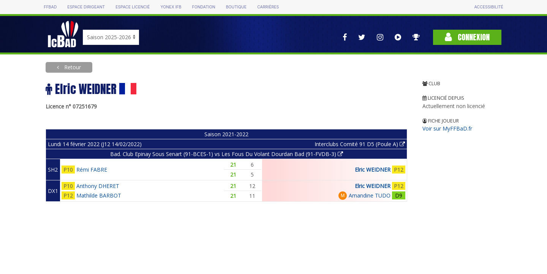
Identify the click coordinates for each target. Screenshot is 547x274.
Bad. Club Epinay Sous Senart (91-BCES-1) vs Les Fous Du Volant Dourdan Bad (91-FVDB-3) (226, 154)
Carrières (268, 7)
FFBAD (50, 7)
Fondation (203, 7)
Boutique (236, 7)
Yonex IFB (170, 7)
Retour (72, 67)
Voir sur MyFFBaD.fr (447, 128)
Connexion (467, 37)
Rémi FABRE (91, 169)
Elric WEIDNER (372, 169)
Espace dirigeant (86, 7)
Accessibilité (488, 7)
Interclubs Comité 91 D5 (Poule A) (360, 144)
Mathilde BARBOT (98, 195)
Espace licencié (132, 7)
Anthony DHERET (97, 186)
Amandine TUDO (369, 195)
